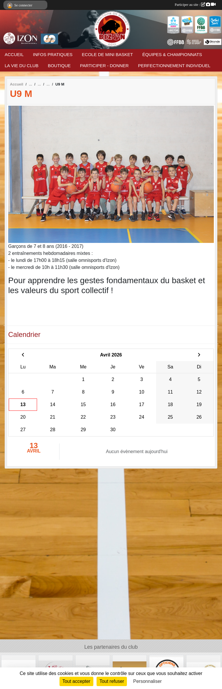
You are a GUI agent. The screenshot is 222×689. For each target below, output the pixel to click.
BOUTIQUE (59, 65)
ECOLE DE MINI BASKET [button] (107, 54)
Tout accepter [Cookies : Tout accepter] (76, 681)
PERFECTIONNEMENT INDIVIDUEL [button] (174, 65)
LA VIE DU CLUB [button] (22, 65)
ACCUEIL (14, 54)
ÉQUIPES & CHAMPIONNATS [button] (172, 54)
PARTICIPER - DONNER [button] (104, 65)
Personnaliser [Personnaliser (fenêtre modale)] (147, 681)
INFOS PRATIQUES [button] (53, 54)
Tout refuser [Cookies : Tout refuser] (111, 681)
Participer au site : (195, 5)
